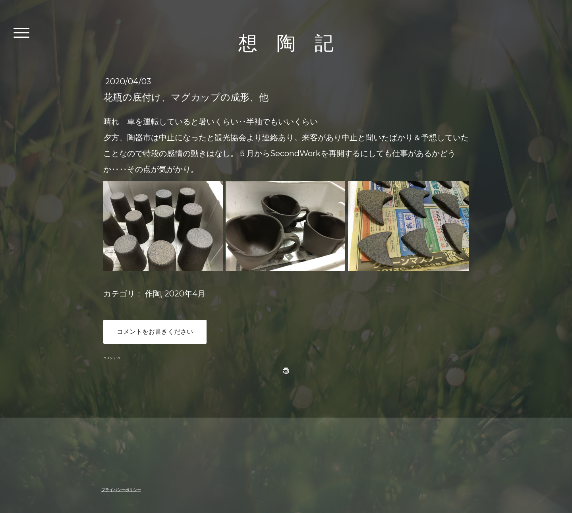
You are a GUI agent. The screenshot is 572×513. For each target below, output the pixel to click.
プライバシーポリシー (121, 489)
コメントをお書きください (155, 331)
